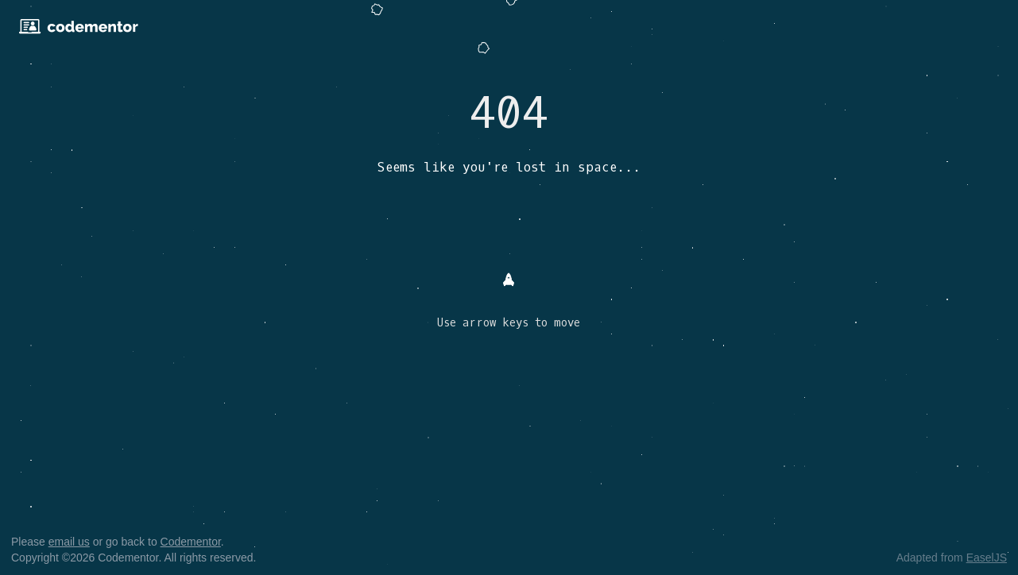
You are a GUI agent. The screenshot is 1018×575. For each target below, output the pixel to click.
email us (69, 541)
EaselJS (986, 557)
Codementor (191, 541)
